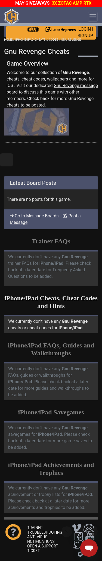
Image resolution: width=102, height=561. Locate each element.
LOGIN (84, 29)
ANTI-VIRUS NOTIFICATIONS (41, 539)
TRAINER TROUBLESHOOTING (44, 529)
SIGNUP (85, 35)
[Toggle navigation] (93, 17)
